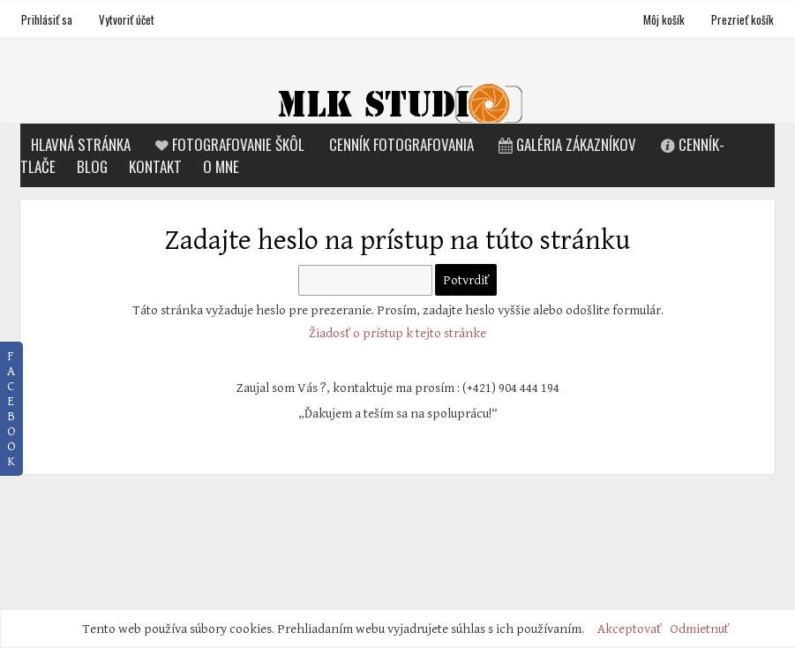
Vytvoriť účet (126, 19)
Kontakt (155, 166)
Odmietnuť (700, 629)
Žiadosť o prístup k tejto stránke (397, 333)
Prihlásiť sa (46, 19)
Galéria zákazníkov (565, 144)
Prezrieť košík (742, 19)
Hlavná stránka (81, 144)
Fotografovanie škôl (228, 144)
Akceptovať (629, 629)
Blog (92, 166)
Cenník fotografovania (401, 144)
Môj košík (665, 19)
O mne (221, 166)
